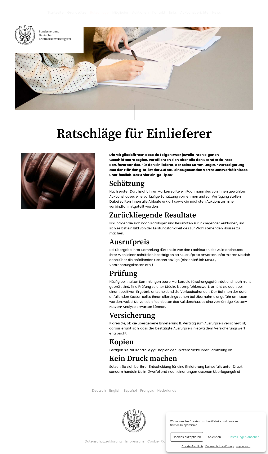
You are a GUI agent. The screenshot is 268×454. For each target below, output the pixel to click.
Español (130, 390)
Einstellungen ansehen (243, 437)
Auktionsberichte (194, 12)
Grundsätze (76, 12)
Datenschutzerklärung (219, 446)
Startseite (55, 12)
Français (147, 390)
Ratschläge (99, 12)
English (114, 390)
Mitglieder (120, 12)
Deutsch (99, 390)
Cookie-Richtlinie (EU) (165, 441)
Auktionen (140, 12)
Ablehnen (214, 437)
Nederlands (166, 390)
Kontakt (158, 12)
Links (173, 12)
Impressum (243, 446)
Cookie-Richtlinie (192, 446)
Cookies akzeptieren (187, 437)
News (216, 12)
